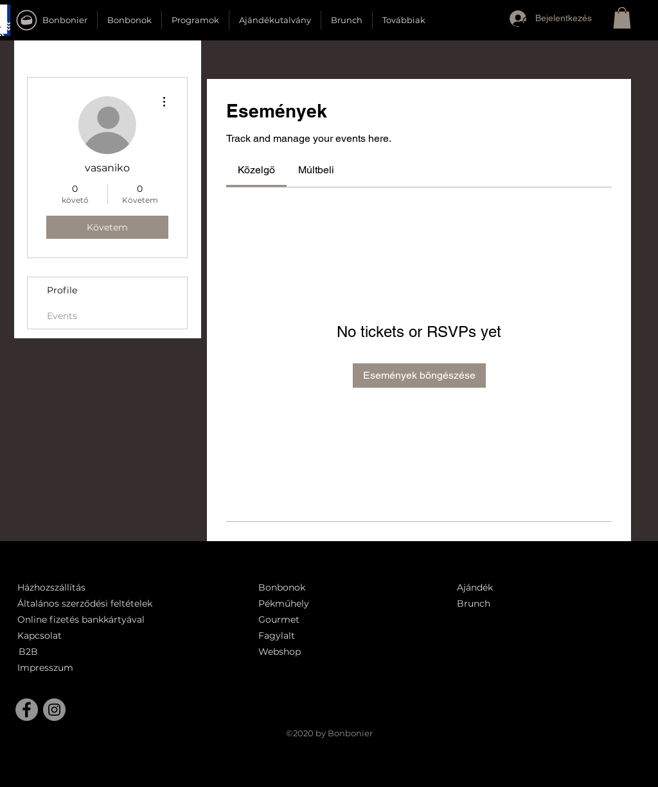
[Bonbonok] (282, 588)
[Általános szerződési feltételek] (89, 604)
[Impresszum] (47, 668)
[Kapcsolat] (42, 636)
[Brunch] (480, 604)
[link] (256, 170)
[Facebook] (26, 709)
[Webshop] (312, 652)
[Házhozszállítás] (59, 588)
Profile (62, 290)
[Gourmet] (312, 620)
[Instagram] (54, 709)
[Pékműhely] (319, 604)
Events (62, 316)
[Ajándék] (480, 588)
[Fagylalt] (312, 636)
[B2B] (48, 652)
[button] (527, 27)
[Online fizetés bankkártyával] (96, 620)
